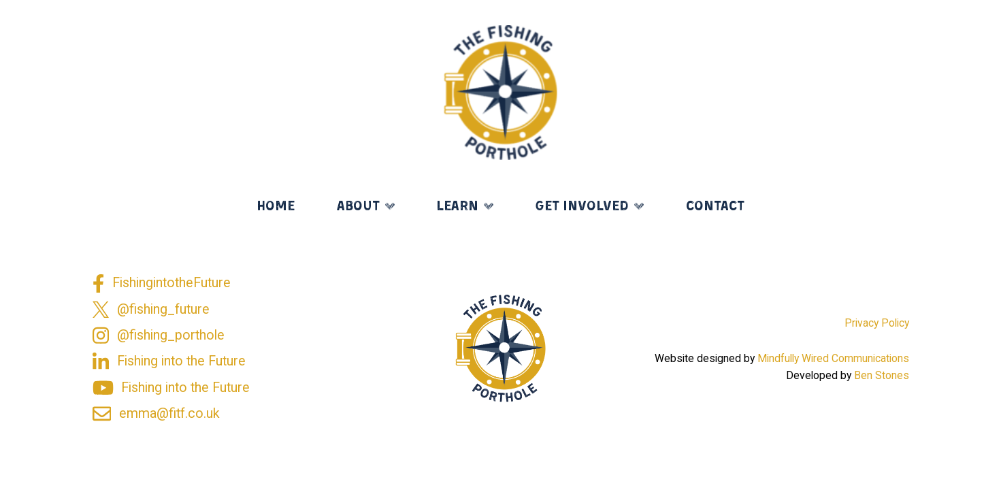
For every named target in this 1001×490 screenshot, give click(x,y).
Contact (715, 207)
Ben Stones (881, 375)
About (358, 207)
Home (276, 207)
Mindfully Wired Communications (833, 358)
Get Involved (582, 207)
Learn (457, 207)
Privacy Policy (876, 322)
